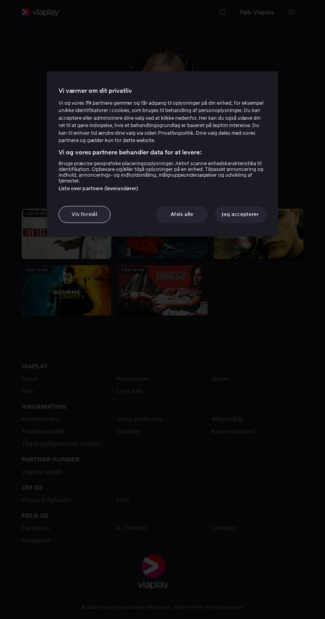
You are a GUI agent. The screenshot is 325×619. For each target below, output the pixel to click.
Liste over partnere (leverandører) (98, 188)
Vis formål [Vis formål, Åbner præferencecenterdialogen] (84, 214)
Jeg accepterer (240, 214)
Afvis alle (182, 214)
